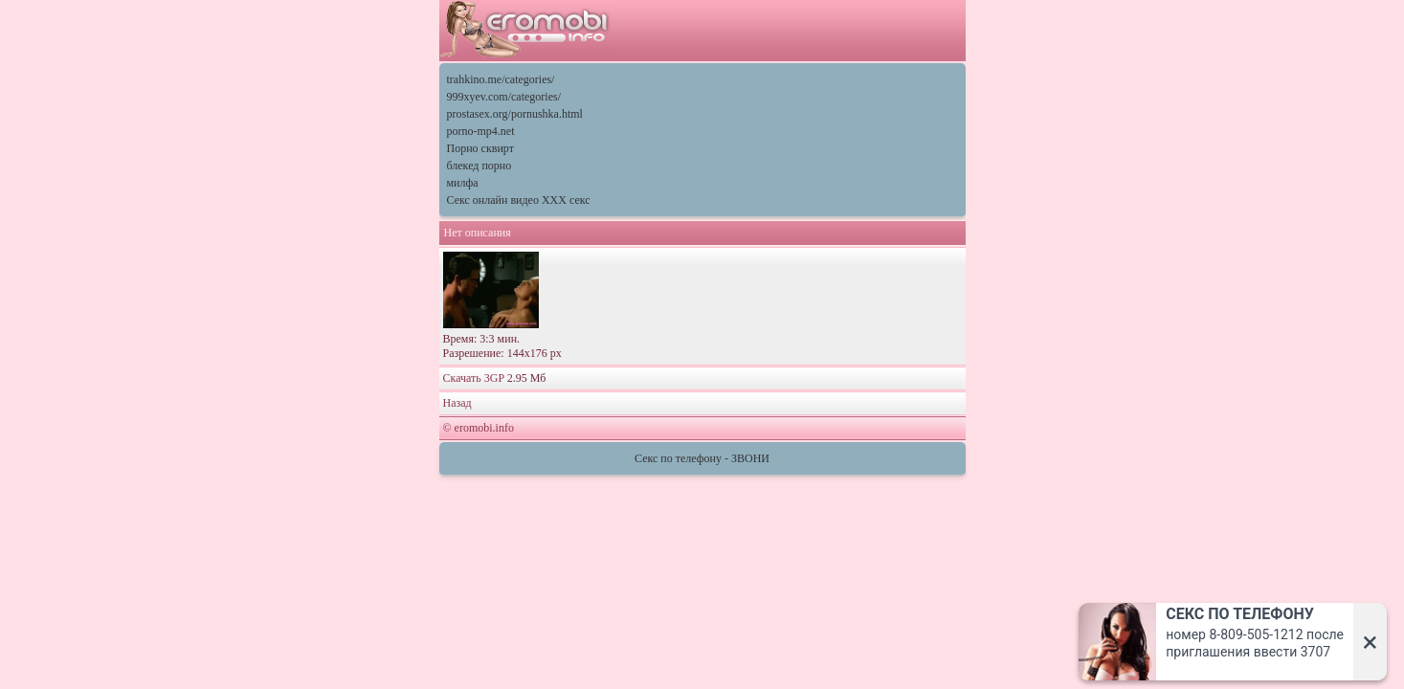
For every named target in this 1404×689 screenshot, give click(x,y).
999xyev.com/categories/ (504, 96)
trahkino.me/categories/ (501, 79)
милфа (463, 182)
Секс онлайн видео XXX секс (519, 200)
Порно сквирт (480, 148)
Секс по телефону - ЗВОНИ (702, 458)
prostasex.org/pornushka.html (515, 114)
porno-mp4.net (481, 131)
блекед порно (479, 165)
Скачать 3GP (473, 378)
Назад (457, 403)
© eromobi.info (478, 427)
